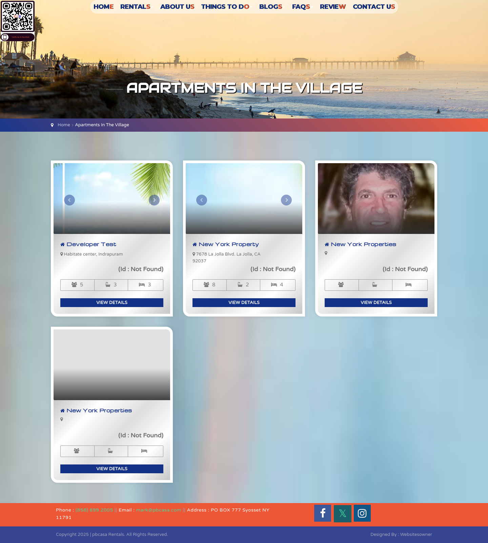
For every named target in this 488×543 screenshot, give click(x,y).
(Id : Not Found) (140, 269)
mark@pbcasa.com (159, 510)
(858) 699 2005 (94, 510)
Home (64, 125)
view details (111, 302)
